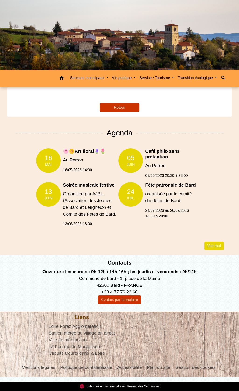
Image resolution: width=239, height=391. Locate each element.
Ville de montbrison (68, 339)
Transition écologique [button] (196, 78)
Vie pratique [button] (122, 78)
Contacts (120, 262)
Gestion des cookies (195, 367)
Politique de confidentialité (86, 367)
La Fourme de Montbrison (74, 346)
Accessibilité (129, 367)
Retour (119, 107)
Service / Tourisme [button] (155, 78)
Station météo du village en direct (82, 333)
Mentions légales (38, 367)
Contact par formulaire (119, 300)
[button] (61, 78)
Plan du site (158, 367)
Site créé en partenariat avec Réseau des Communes (120, 386)
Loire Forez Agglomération (75, 326)
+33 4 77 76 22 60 (119, 292)
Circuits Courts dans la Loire (77, 353)
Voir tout (214, 246)
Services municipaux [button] (87, 78)
